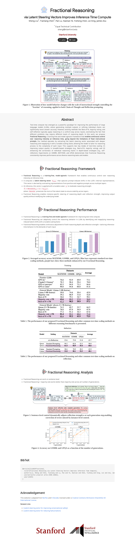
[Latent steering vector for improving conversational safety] (46, 508)
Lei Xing (92, 21)
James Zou (101, 21)
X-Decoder (55, 497)
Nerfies (45, 497)
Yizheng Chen (80, 21)
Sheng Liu (34, 21)
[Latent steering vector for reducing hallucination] (42, 510)
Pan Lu (59, 21)
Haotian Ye (68, 21)
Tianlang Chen (47, 21)
